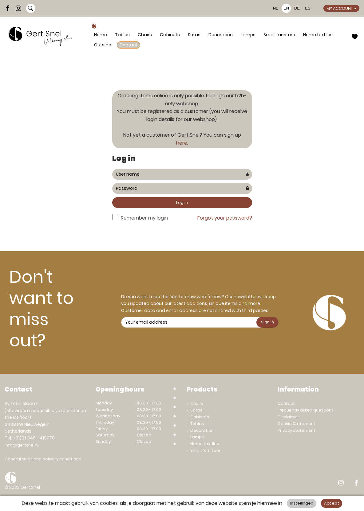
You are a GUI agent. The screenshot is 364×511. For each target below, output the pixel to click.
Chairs (145, 35)
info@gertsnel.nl (22, 445)
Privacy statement (296, 430)
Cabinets (170, 35)
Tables (122, 35)
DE (297, 8)
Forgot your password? (224, 217)
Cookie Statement (296, 424)
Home (100, 35)
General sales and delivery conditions (43, 459)
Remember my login (144, 217)
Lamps (248, 35)
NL (275, 8)
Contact (128, 45)
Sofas (194, 35)
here (181, 142)
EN (286, 8)
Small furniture (279, 35)
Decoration (220, 35)
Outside (102, 45)
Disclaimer (288, 417)
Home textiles (318, 35)
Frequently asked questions (306, 410)
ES (307, 8)
